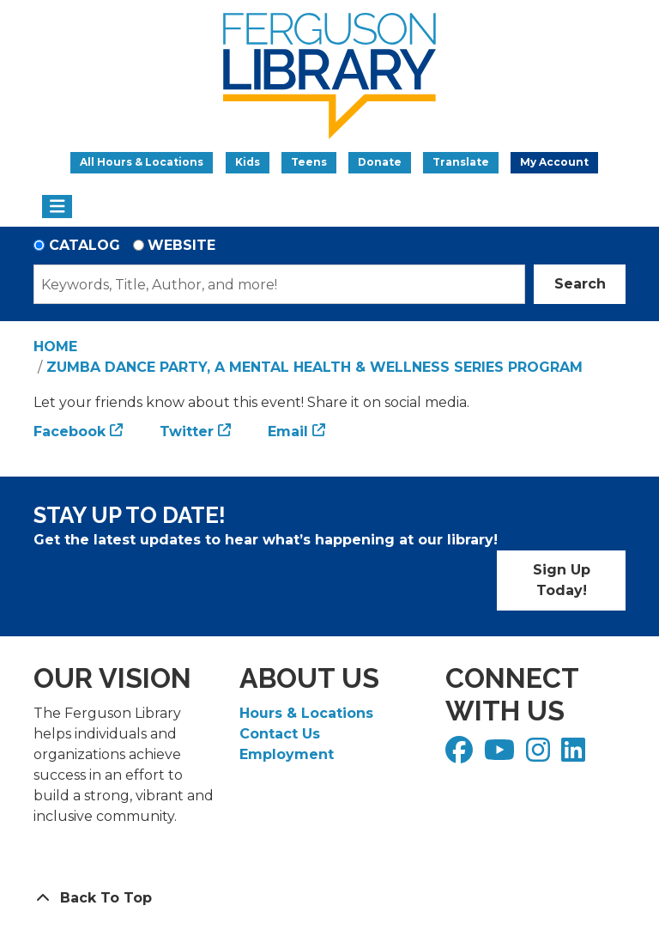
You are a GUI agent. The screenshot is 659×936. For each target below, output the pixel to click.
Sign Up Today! (561, 580)
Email (288, 431)
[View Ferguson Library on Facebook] (461, 755)
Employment (286, 754)
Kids (247, 161)
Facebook (69, 431)
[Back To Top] (329, 898)
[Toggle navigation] (57, 207)
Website (181, 245)
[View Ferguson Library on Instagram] (540, 755)
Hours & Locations (306, 713)
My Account (554, 161)
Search (580, 284)
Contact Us (279, 734)
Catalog (84, 245)
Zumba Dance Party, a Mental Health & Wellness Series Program (314, 367)
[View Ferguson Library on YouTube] (501, 755)
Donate (380, 161)
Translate (460, 161)
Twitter (187, 431)
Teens (309, 161)
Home (55, 346)
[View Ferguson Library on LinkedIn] (575, 755)
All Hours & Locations (141, 161)
